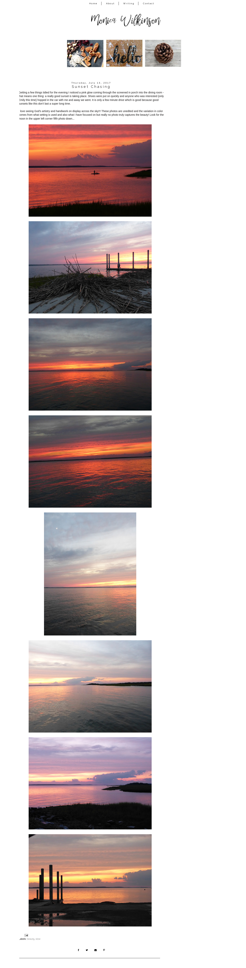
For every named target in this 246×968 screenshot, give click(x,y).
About (110, 3)
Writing (128, 3)
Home (93, 3)
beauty (30, 939)
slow (38, 939)
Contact (148, 3)
